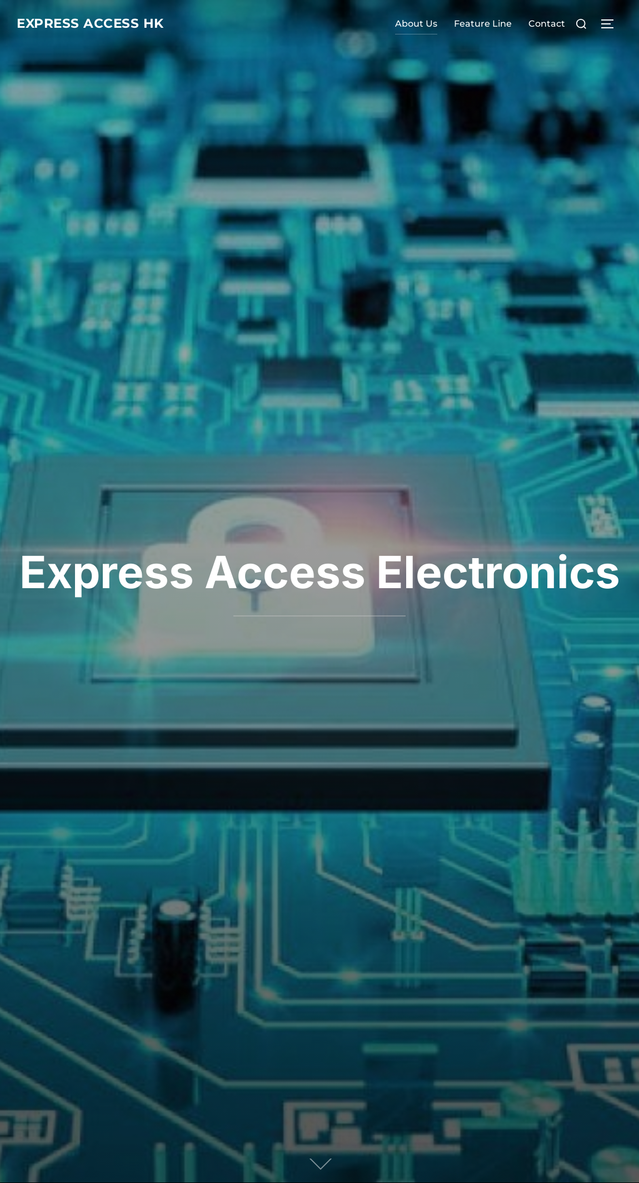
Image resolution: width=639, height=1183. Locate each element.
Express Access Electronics (319, 572)
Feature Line (483, 23)
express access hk (101, 24)
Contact (546, 23)
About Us (416, 23)
